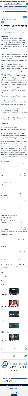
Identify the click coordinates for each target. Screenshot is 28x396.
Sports (6, 1)
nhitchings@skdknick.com (3, 284)
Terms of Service (11, 388)
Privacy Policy (17, 388)
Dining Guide (21, 1)
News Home (2, 6)
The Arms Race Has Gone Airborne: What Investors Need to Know (11, 317)
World (14, 6)
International (10, 23)
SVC (7, 332)
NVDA (3, 343)
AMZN (1, 348)
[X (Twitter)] (11, 370)
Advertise (12, 385)
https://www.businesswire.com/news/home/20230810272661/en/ (19, 40)
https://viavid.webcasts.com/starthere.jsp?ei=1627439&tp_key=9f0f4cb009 (10, 127)
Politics (22, 6)
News (2, 1)
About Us (7, 385)
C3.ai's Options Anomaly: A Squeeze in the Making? (9, 294)
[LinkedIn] (15, 370)
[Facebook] (13, 370)
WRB (8, 332)
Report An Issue (20, 385)
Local (5, 6)
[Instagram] (17, 370)
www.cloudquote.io (19, 366)
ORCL (1, 357)
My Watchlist (8, 19)
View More (25, 286)
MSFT (1, 355)
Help (15, 385)
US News (11, 6)
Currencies (7, 23)
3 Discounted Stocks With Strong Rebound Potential (9, 306)
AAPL (1, 349)
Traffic (19, 6)
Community (10, 1)
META (1, 354)
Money (16, 6)
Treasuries (13, 23)
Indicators (14, 19)
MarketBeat (3, 320)
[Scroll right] (27, 1)
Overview (3, 23)
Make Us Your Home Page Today (5, 378)
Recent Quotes (3, 19)
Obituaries (25, 6)
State (8, 6)
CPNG (3, 332)
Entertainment (16, 1)
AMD (1, 350)
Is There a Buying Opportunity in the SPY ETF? (8, 340)
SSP (6, 332)
